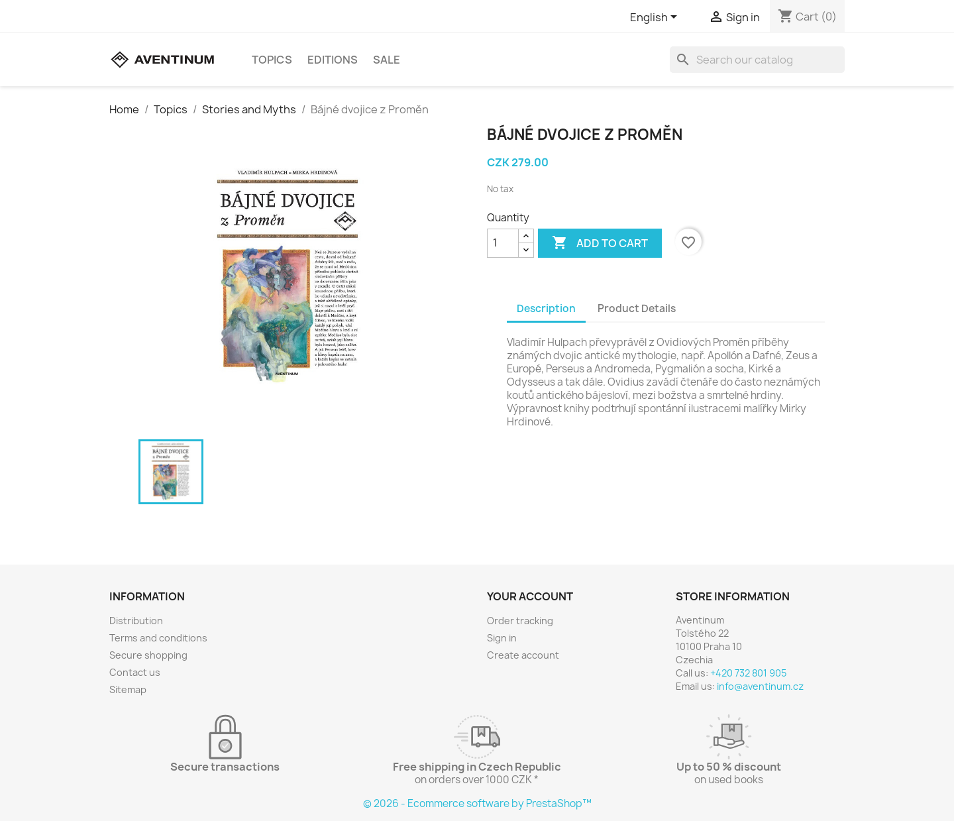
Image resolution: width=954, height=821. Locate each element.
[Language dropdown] (656, 18)
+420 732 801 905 (748, 673)
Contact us (134, 672)
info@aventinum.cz (760, 686)
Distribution (136, 620)
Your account (530, 596)
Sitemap (127, 689)
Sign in (502, 637)
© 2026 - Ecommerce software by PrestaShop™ (477, 803)
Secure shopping (148, 655)
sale (386, 59)
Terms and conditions (158, 637)
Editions (332, 59)
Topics (272, 59)
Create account (523, 655)
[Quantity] (503, 243)
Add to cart (600, 243)
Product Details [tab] (637, 308)
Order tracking (520, 620)
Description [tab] (546, 308)
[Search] (757, 59)
